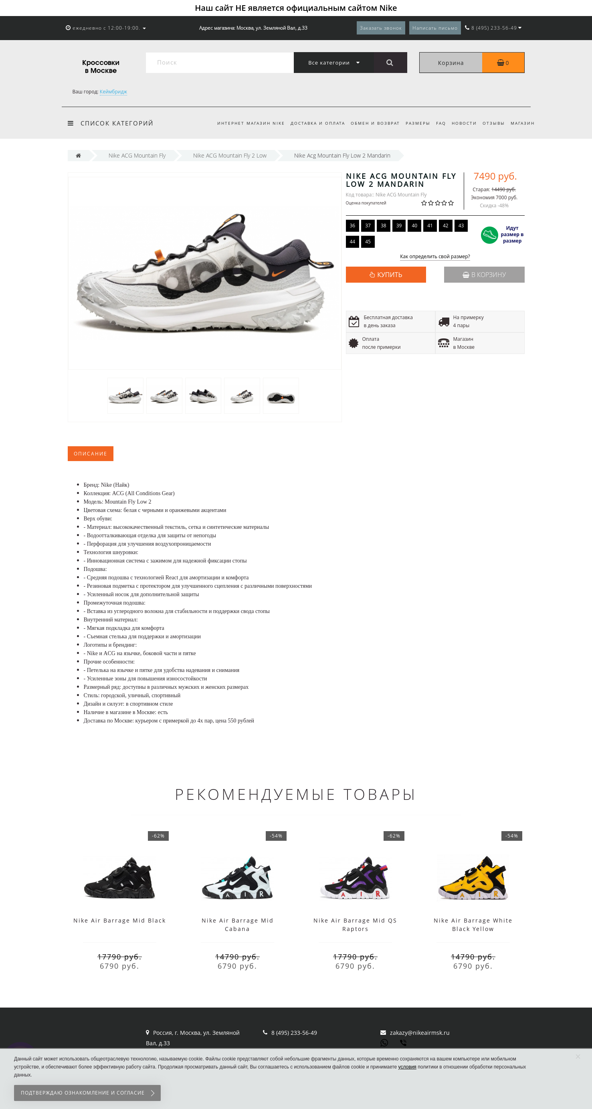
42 (446, 225)
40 (414, 225)
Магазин (523, 123)
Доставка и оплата (310, 123)
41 (430, 225)
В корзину (484, 274)
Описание (90, 453)
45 (368, 241)
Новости (462, 123)
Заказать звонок (381, 27)
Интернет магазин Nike (242, 123)
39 (399, 225)
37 (368, 225)
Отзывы (492, 123)
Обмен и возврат (369, 123)
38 (383, 225)
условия (407, 1067)
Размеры (413, 123)
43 (461, 225)
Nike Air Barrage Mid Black (119, 920)
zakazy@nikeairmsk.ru (420, 1032)
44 (353, 241)
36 (353, 225)
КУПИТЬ (389, 275)
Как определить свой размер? (435, 257)
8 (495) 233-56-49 (294, 1032)
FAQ (437, 123)
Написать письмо (435, 27)
